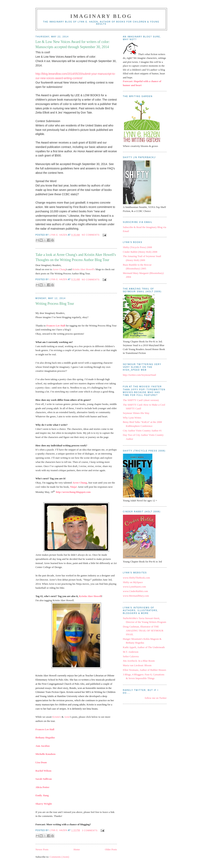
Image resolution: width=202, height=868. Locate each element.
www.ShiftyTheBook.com (136, 577)
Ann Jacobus (43, 745)
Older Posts (111, 849)
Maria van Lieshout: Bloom (137, 665)
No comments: (91, 235)
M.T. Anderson (130, 651)
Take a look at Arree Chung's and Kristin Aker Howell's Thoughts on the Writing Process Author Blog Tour (76, 257)
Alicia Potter (42, 787)
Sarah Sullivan (44, 778)
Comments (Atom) (59, 856)
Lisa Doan (41, 762)
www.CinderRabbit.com (135, 591)
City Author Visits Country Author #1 (142, 430)
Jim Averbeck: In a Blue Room (139, 660)
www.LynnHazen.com (134, 586)
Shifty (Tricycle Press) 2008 (137, 247)
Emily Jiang (42, 795)
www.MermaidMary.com (136, 595)
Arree (67, 716)
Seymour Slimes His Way (136, 413)
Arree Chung (59, 269)
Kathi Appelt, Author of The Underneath (144, 647)
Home (76, 849)
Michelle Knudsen (46, 753)
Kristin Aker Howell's (83, 269)
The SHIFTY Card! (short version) (141, 400)
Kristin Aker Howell (90, 596)
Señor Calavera (131, 656)
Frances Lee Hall (45, 729)
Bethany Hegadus (45, 737)
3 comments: (90, 830)
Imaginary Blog (101, 16)
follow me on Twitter (156, 697)
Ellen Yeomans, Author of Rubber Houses (144, 669)
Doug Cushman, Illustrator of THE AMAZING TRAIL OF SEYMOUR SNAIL (143, 630)
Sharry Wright (44, 803)
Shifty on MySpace (133, 582)
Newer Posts (42, 849)
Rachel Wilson (43, 770)
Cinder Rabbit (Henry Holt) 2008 (140, 251)
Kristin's (56, 716)
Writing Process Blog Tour (55, 304)
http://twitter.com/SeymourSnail (139, 374)
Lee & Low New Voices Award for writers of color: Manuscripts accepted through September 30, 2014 (73, 44)
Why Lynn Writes (132, 417)
